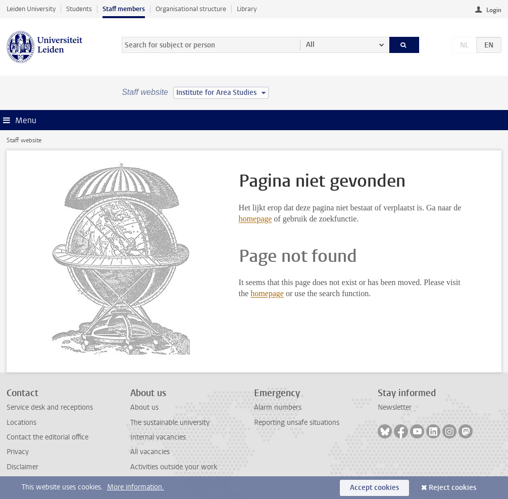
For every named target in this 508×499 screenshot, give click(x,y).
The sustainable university (170, 422)
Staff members (124, 9)
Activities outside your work (173, 467)
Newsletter (395, 407)
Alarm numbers (277, 407)
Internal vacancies (158, 437)
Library (247, 9)
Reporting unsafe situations (296, 422)
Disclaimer (22, 467)
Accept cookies (374, 487)
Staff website (24, 140)
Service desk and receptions (50, 407)
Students (79, 9)
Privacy (18, 452)
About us (144, 407)
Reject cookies (452, 487)
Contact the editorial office (47, 437)
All (310, 44)
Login (493, 10)
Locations (21, 422)
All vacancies (150, 452)
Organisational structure (191, 9)
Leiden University (31, 9)
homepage (255, 218)
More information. (135, 487)
